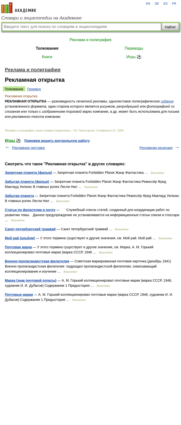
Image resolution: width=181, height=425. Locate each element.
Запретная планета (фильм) (28, 173)
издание (167, 101)
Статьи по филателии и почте (30, 210)
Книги (47, 57)
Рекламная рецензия (155, 148)
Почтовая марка (18, 247)
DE (157, 3)
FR (174, 3)
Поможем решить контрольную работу (57, 141)
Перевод (34, 89)
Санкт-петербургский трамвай (30, 229)
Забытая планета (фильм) (27, 182)
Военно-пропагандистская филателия (37, 261)
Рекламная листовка (28, 148)
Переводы (134, 48)
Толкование (14, 89)
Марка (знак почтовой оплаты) (30, 280)
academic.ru (18, 7)
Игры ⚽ (133, 57)
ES (166, 3)
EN (148, 3)
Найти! (170, 27)
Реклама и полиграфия (91, 40)
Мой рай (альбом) (20, 238)
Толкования (47, 48)
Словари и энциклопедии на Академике (41, 18)
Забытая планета (19, 196)
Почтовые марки (19, 294)
